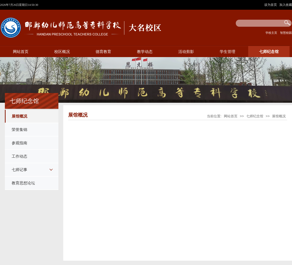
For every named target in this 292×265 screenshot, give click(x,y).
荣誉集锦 (19, 130)
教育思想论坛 (23, 183)
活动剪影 (186, 52)
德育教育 (103, 52)
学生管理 (227, 52)
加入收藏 (285, 5)
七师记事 (19, 170)
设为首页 (271, 5)
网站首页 (20, 52)
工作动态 (19, 156)
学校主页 (271, 32)
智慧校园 (286, 32)
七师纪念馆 (269, 52)
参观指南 (19, 143)
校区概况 (62, 52)
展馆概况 (19, 116)
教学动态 (145, 52)
